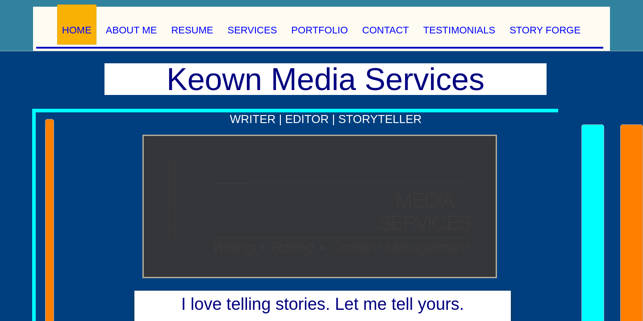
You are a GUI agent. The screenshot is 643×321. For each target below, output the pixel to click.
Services (252, 30)
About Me (131, 30)
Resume (192, 30)
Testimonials (459, 30)
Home (77, 30)
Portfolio (319, 30)
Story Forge (544, 30)
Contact (385, 30)
